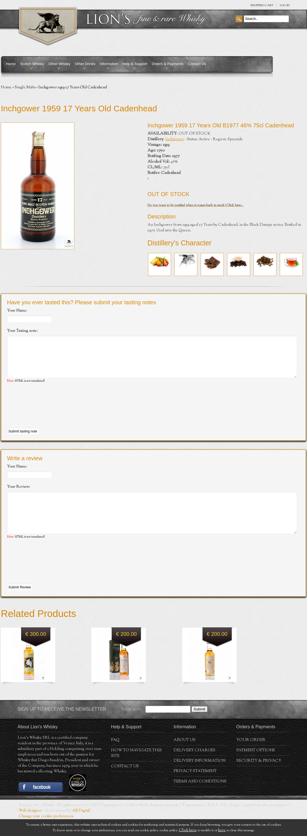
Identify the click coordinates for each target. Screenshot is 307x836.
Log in (285, 5)
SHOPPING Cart (261, 5)
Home (11, 64)
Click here (188, 830)
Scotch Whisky (32, 64)
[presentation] (49, 414)
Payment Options (255, 767)
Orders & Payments (167, 64)
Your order (251, 757)
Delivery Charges (194, 767)
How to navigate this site (136, 770)
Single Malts (25, 87)
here (222, 830)
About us (184, 757)
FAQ (115, 757)
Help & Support (135, 64)
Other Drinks (85, 64)
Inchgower (174, 139)
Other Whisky (59, 64)
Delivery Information (199, 777)
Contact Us (197, 64)
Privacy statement (195, 788)
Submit (199, 726)
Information (109, 64)
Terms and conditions (200, 798)
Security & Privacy (258, 777)
